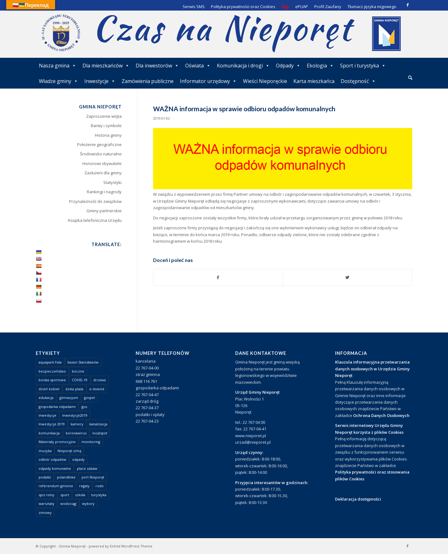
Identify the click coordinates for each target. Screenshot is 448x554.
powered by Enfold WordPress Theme (120, 546)
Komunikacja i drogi (243, 65)
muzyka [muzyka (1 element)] (45, 450)
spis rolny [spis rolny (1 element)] (46, 494)
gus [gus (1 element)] (84, 406)
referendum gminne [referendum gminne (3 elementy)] (56, 485)
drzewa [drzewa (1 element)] (99, 380)
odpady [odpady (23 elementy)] (78, 459)
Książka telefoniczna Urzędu (95, 220)
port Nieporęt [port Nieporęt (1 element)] (93, 477)
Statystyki (112, 182)
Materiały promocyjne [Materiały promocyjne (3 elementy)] (57, 441)
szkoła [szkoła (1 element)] (80, 494)
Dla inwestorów (157, 65)
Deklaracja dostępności (358, 499)
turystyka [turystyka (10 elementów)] (98, 494)
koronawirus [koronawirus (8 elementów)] (76, 433)
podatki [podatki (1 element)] (45, 477)
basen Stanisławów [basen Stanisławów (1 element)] (83, 362)
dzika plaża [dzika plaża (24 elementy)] (74, 389)
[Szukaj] (410, 77)
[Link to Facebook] (407, 4)
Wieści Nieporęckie (265, 81)
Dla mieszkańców (105, 65)
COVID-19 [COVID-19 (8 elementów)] (79, 380)
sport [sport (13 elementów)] (64, 494)
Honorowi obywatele (102, 163)
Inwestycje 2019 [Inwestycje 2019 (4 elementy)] (52, 424)
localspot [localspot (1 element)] (99, 433)
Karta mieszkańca (313, 81)
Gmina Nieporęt (72, 546)
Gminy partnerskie (104, 210)
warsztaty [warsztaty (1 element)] (46, 503)
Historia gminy (108, 135)
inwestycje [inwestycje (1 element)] (47, 415)
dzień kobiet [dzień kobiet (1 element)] (49, 389)
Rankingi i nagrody (104, 192)
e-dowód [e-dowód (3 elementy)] (96, 389)
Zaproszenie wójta (104, 116)
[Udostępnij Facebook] (218, 277)
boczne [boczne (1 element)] (78, 371)
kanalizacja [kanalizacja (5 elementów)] (98, 424)
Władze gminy (58, 81)
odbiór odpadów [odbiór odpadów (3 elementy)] (52, 459)
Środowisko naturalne (101, 154)
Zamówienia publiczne (148, 81)
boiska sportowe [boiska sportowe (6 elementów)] (52, 380)
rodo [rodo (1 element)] (100, 485)
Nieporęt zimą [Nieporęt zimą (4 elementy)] (69, 450)
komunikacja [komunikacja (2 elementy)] (49, 433)
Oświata (198, 65)
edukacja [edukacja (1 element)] (46, 397)
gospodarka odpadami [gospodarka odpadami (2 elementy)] (57, 406)
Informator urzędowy (208, 81)
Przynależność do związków (95, 201)
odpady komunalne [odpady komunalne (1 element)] (55, 468)
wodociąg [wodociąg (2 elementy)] (68, 503)
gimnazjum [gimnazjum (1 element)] (68, 397)
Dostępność (358, 81)
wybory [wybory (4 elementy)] (88, 503)
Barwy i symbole (106, 125)
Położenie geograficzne (99, 144)
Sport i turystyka (363, 65)
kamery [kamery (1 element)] (77, 424)
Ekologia (320, 65)
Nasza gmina (57, 65)
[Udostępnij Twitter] (347, 277)
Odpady (288, 65)
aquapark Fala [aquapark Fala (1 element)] (50, 362)
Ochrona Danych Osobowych (381, 415)
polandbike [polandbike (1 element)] (66, 477)
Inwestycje (99, 81)
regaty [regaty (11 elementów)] (84, 485)
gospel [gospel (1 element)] (89, 397)
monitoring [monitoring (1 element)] (91, 441)
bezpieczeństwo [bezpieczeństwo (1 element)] (52, 371)
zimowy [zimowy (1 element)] (45, 512)
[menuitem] (410, 78)
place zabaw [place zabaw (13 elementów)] (87, 468)
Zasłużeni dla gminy (103, 173)
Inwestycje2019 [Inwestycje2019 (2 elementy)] (74, 415)
